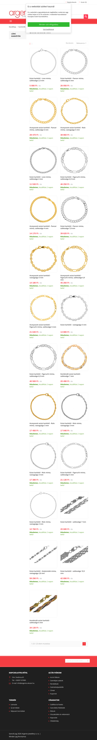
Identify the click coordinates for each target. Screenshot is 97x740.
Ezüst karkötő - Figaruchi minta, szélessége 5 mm (72, 474)
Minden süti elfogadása (48, 24)
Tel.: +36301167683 (19, 680)
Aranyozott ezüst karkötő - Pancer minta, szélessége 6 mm (43, 129)
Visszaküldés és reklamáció (60, 714)
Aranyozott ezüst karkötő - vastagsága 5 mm (40, 276)
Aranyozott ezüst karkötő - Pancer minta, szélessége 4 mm (43, 227)
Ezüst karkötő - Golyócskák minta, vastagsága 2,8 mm (43, 572)
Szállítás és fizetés (56, 705)
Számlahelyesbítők (57, 687)
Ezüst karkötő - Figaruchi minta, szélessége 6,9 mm (72, 178)
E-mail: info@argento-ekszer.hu (23, 683)
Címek (52, 690)
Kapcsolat (53, 718)
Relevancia (81, 43)
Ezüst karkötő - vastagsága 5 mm (73, 325)
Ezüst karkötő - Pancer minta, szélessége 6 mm (72, 79)
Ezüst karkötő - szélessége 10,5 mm (72, 572)
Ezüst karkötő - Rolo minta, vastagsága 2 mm (40, 523)
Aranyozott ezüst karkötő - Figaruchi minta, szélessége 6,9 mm (72, 277)
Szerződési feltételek (57, 708)
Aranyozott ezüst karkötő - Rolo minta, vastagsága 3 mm (42, 424)
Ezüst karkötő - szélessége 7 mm (73, 522)
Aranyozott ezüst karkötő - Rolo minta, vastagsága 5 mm (72, 129)
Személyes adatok (56, 681)
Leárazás (14, 705)
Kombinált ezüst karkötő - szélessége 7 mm (70, 375)
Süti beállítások (48, 29)
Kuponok (53, 694)
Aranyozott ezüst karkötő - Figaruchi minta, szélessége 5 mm (43, 326)
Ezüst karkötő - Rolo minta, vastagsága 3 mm (71, 424)
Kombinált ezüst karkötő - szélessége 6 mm (40, 621)
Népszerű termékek (18, 711)
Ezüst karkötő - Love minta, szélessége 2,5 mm (40, 79)
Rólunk (52, 711)
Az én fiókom (55, 673)
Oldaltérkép (54, 721)
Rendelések (54, 684)
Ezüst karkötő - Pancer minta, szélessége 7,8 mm (72, 227)
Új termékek (15, 708)
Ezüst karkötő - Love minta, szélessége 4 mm (40, 178)
